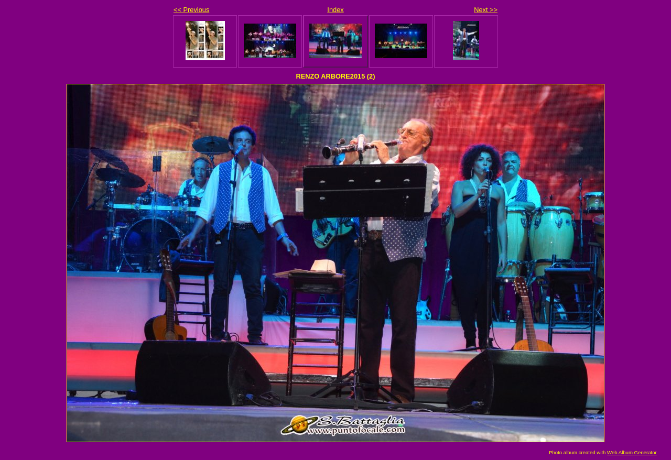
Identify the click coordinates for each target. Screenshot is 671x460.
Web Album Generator (632, 452)
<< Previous (191, 10)
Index (335, 10)
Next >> (485, 10)
